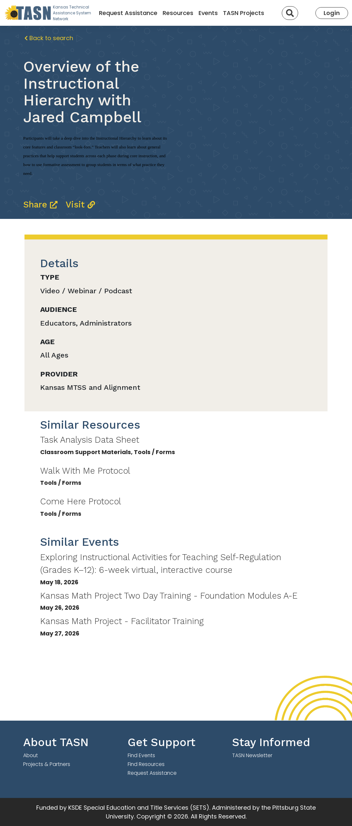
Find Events (141, 755)
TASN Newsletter (252, 755)
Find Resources (146, 764)
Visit (80, 204)
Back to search (48, 38)
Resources (178, 13)
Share (41, 204)
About (30, 755)
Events (208, 13)
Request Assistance (128, 13)
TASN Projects (243, 13)
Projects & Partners (46, 764)
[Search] (290, 13)
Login (332, 13)
